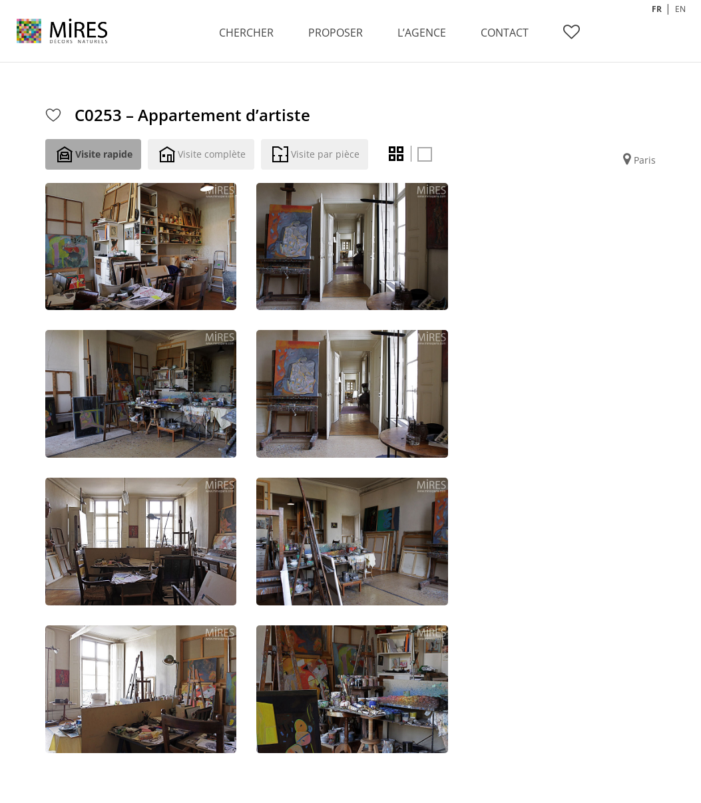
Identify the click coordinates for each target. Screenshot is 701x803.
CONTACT (505, 32)
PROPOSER (335, 32)
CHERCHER (246, 32)
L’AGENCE (421, 32)
